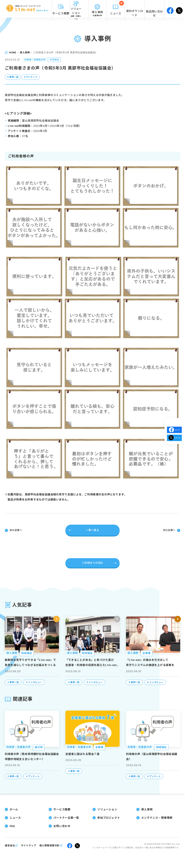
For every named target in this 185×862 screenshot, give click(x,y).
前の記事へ (16, 530)
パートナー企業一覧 (66, 817)
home (12, 52)
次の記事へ (169, 530)
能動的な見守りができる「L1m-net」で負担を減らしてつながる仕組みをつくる (30, 662)
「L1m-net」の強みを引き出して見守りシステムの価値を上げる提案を (150, 662)
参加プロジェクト (108, 817)
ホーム (14, 809)
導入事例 (25, 52)
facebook (170, 8)
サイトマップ (28, 845)
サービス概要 (61, 809)
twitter (179, 8)
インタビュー (35, 682)
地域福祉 (59, 60)
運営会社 (10, 845)
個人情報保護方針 (49, 845)
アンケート (34, 77)
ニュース (15, 817)
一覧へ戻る (92, 530)
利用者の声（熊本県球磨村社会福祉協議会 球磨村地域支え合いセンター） (32, 756)
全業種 (146, 652)
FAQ (12, 825)
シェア (174, 429)
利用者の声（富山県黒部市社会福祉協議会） (151, 756)
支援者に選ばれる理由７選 (82, 753)
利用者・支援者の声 (37, 60)
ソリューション (107, 809)
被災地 (39, 746)
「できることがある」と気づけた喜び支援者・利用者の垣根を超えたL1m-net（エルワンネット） (91, 662)
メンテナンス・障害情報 (156, 817)
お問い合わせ (61, 825)
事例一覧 (14, 77)
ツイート (174, 443)
